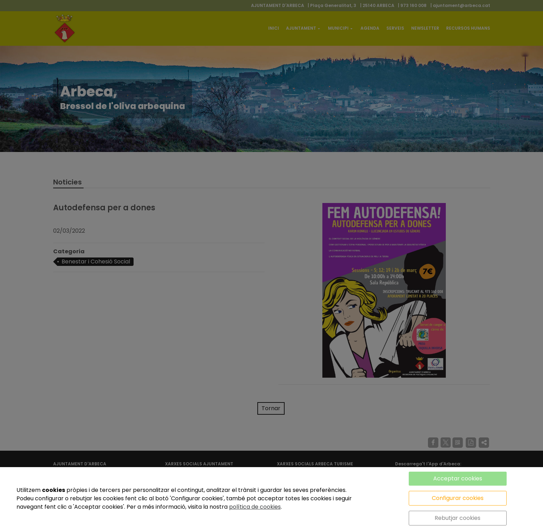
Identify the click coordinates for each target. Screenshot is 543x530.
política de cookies (255, 507)
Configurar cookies (458, 498)
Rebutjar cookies (457, 518)
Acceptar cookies (457, 478)
